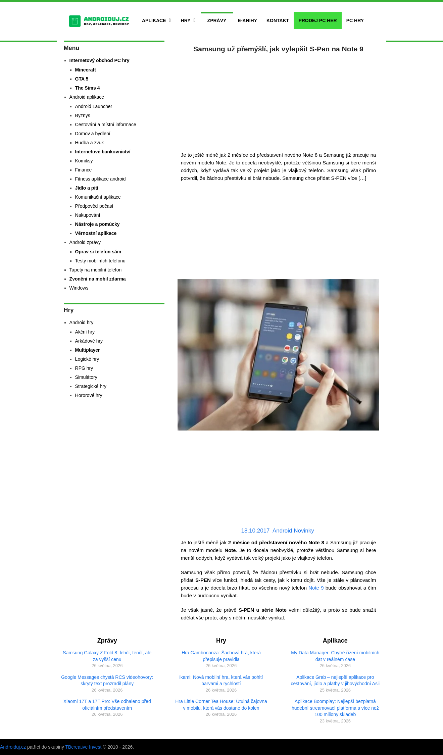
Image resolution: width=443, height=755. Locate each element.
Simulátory (86, 377)
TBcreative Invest (83, 747)
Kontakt (277, 20)
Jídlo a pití (86, 188)
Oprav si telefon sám (98, 251)
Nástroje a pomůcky (97, 224)
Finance (83, 169)
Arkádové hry (89, 341)
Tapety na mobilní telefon (95, 269)
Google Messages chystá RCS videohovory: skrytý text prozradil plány (107, 680)
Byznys (82, 115)
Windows (79, 288)
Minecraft (85, 69)
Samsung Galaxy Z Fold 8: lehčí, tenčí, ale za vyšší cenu (107, 656)
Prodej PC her (317, 20)
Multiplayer (87, 350)
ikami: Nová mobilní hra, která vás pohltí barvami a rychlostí (221, 680)
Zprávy (217, 20)
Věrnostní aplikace (96, 233)
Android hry (81, 322)
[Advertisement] (279, 101)
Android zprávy (85, 242)
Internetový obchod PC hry (99, 60)
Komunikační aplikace (98, 197)
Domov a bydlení (92, 133)
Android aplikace (86, 97)
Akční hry (85, 332)
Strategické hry (90, 386)
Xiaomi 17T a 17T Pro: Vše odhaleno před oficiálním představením (107, 705)
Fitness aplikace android (100, 179)
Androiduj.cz (13, 747)
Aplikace (154, 20)
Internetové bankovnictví (103, 151)
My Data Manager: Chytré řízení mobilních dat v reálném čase (335, 656)
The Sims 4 (87, 88)
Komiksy (84, 160)
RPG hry (84, 368)
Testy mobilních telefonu (100, 260)
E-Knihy (247, 20)
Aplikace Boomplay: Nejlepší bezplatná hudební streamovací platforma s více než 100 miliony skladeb (335, 708)
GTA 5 (82, 79)
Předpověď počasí (94, 206)
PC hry (355, 20)
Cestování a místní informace (105, 124)
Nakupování (87, 215)
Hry (186, 20)
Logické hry (87, 359)
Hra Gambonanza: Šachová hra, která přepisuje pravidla (221, 656)
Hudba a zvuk (89, 142)
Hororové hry (88, 395)
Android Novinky (293, 530)
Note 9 (316, 588)
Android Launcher (93, 106)
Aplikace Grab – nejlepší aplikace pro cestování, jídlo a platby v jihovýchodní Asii (335, 680)
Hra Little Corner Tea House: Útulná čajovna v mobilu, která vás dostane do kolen (221, 705)
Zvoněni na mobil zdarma (97, 279)
